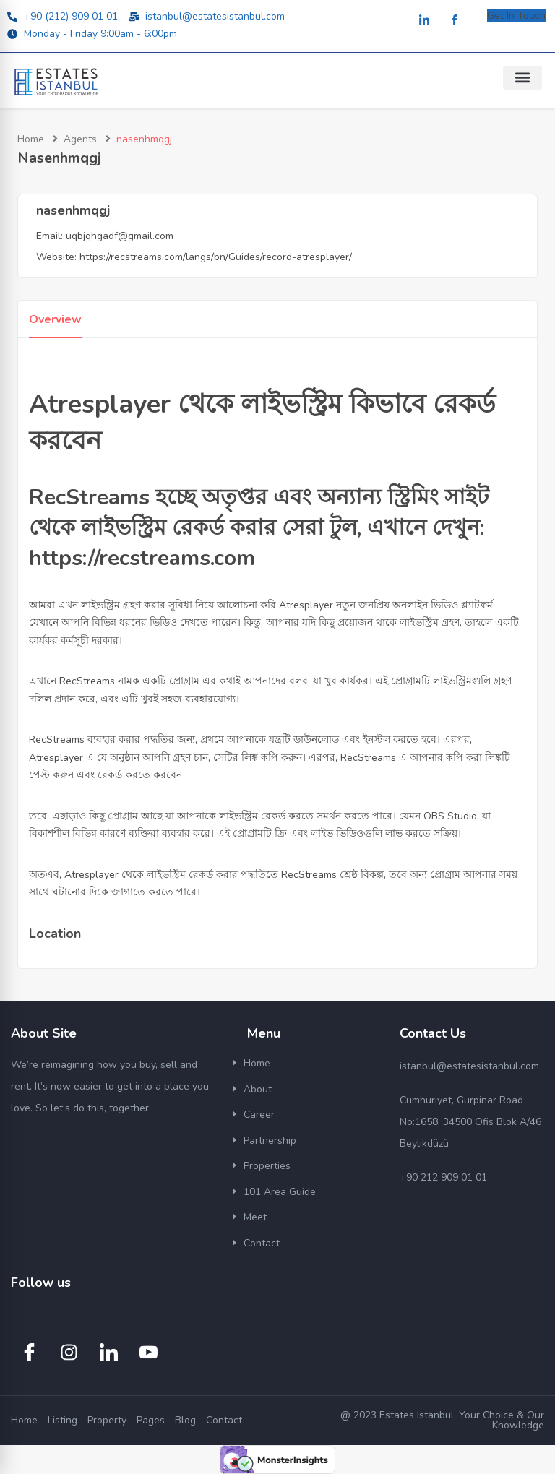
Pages (151, 1420)
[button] (522, 78)
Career (259, 1114)
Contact (262, 1243)
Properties (267, 1166)
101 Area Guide (280, 1192)
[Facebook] (454, 20)
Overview (55, 319)
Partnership (270, 1140)
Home (30, 139)
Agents (80, 139)
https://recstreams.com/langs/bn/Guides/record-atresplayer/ (215, 257)
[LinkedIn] (424, 20)
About (258, 1089)
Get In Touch (516, 15)
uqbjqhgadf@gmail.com (119, 236)
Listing (62, 1420)
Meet (255, 1217)
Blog (185, 1420)
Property (106, 1420)
